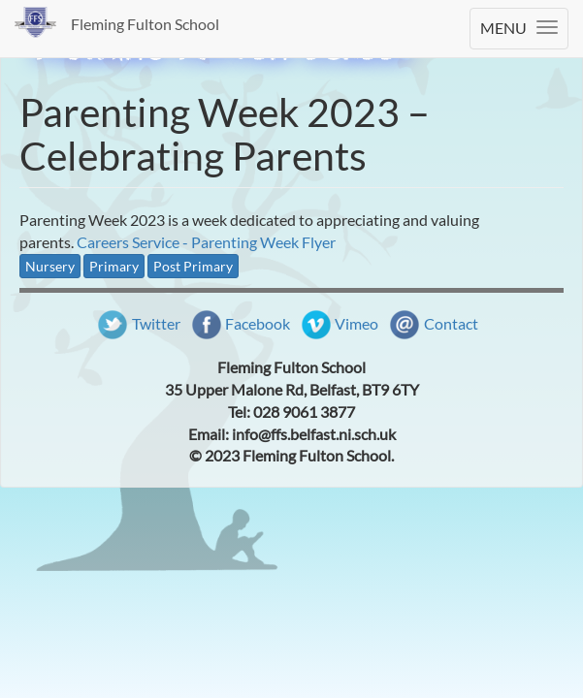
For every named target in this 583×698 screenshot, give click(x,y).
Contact (451, 323)
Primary (114, 266)
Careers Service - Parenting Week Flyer (206, 242)
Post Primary (193, 266)
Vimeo (356, 323)
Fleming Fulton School (145, 24)
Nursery (50, 266)
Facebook (257, 323)
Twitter (156, 323)
